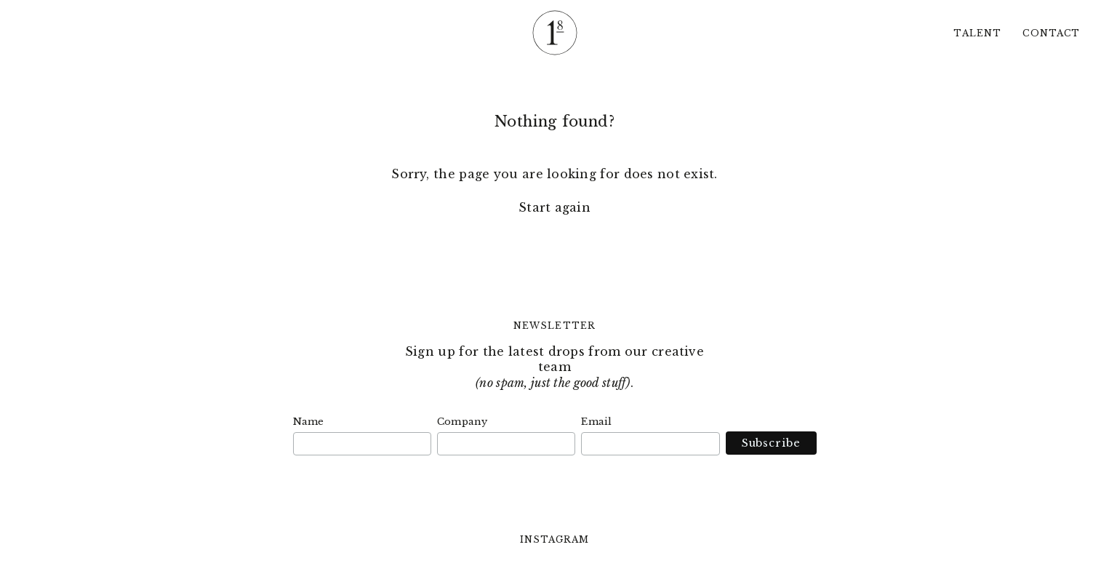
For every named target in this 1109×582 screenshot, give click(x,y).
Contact (1051, 33)
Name (308, 421)
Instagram (555, 539)
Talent (977, 33)
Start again (554, 207)
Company (462, 421)
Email (596, 421)
